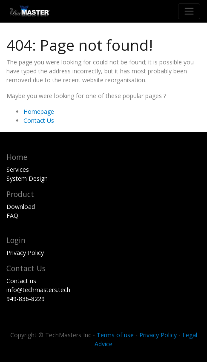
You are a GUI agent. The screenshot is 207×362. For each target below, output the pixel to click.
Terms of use (115, 335)
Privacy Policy (158, 335)
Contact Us (38, 120)
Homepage (38, 111)
